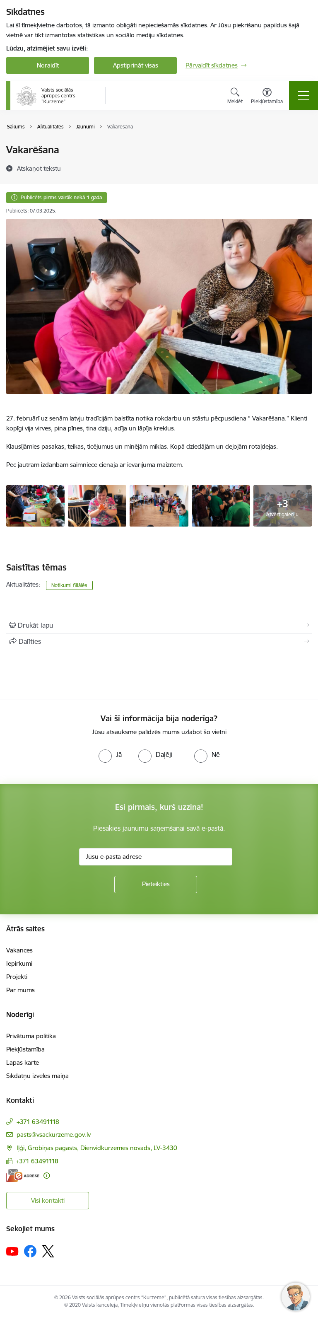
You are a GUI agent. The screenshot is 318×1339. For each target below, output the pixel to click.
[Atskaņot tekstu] (39, 168)
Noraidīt (48, 65)
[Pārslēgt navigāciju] (303, 95)
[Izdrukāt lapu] (159, 625)
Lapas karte (22, 1062)
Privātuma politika (31, 1036)
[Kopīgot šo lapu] (159, 641)
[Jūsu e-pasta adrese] (155, 856)
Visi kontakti (48, 1200)
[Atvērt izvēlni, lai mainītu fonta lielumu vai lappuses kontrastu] (267, 97)
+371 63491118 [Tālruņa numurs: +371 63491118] (38, 1122)
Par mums (20, 990)
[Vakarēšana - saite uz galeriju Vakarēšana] (35, 505)
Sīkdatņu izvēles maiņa (37, 1076)
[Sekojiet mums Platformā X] (48, 1251)
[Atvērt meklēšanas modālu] (235, 97)
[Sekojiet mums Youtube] (12, 1251)
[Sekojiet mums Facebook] (30, 1251)
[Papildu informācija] (46, 1175)
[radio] (110, 754)
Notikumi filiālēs (69, 585)
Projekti (16, 977)
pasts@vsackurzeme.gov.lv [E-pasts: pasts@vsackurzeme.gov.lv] (54, 1134)
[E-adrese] (22, 1175)
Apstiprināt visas (135, 65)
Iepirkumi (19, 963)
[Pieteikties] (155, 884)
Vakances (19, 950)
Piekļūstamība (25, 1049)
